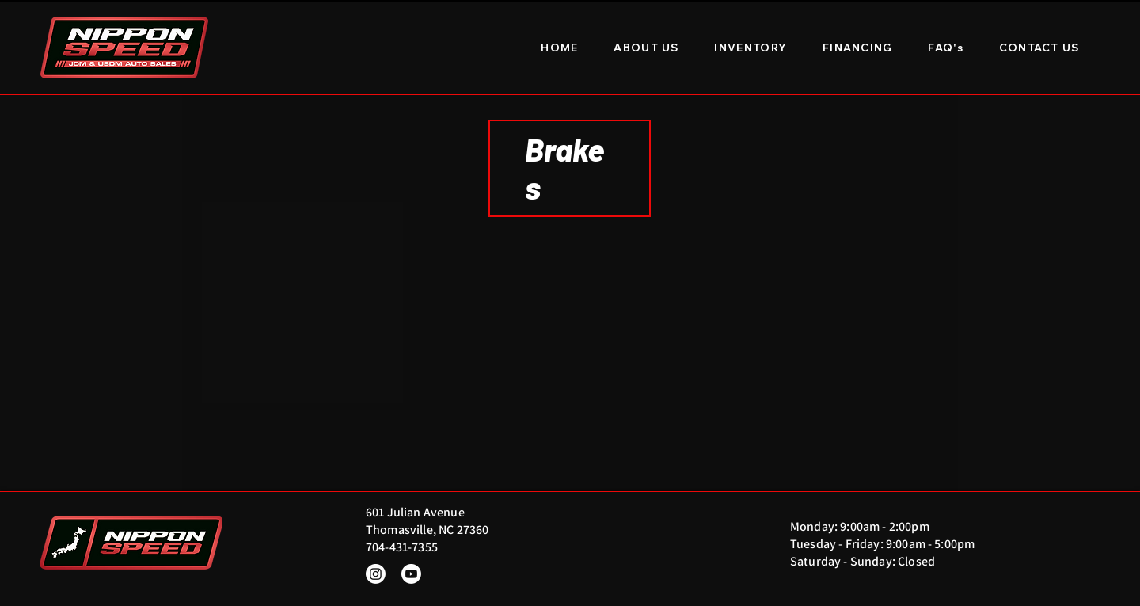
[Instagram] (376, 574)
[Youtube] (411, 574)
